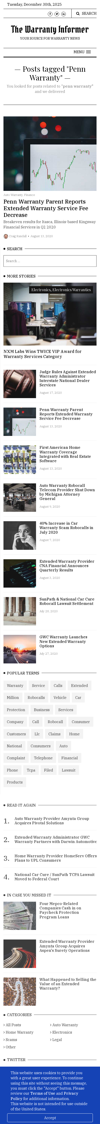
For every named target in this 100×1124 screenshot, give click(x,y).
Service (38, 690)
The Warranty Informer (50, 29)
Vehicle (60, 703)
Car (78, 703)
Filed (48, 775)
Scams (10, 1046)
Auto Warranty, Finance (19, 198)
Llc (37, 739)
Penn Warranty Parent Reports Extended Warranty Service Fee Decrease (45, 211)
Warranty (15, 690)
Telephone (43, 763)
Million (13, 703)
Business (42, 715)
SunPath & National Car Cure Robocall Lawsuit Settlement (66, 605)
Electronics (61, 1038)
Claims (54, 739)
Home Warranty (18, 1038)
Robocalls (36, 703)
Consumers (41, 751)
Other (9, 1053)
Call (35, 727)
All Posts (12, 1031)
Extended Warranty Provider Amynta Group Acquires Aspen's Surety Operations (66, 952)
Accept (50, 1117)
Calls (58, 690)
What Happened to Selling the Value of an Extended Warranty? (67, 990)
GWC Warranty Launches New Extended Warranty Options (63, 645)
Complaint (16, 763)
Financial (69, 763)
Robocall (55, 727)
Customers (16, 739)
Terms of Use (42, 1093)
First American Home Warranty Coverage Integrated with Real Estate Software (65, 458)
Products (15, 787)
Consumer (81, 727)
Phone (12, 775)
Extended (79, 690)
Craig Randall (18, 239)
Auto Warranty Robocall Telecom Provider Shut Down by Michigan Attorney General (67, 496)
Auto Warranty (64, 1031)
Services (65, 715)
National (14, 751)
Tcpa (31, 775)
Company (15, 727)
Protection (16, 715)
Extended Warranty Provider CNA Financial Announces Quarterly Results (66, 569)
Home (74, 739)
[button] (82, 52)
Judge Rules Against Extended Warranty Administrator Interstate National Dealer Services (67, 382)
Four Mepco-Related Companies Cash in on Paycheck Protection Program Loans (60, 917)
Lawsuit (69, 775)
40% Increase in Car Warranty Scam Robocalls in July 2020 (66, 531)
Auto (63, 751)
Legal (56, 1046)
